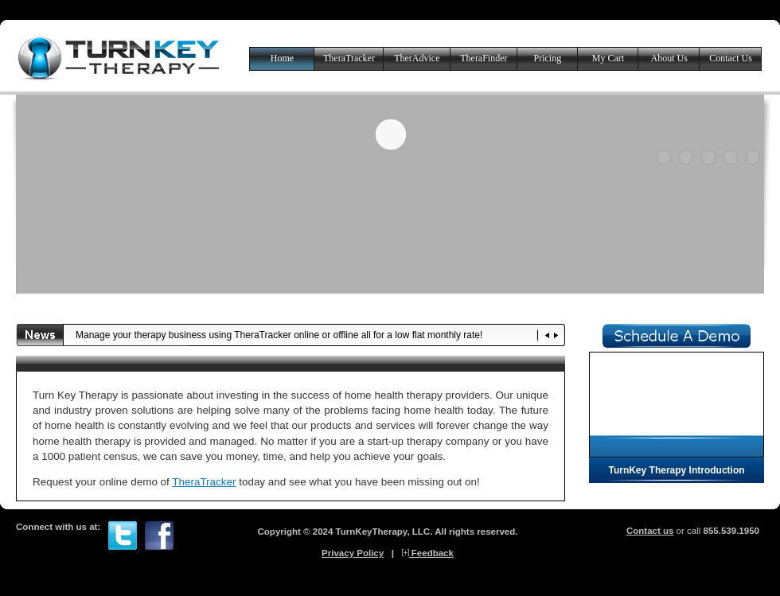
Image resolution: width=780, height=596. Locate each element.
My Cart (608, 58)
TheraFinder (483, 58)
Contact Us (730, 58)
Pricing (548, 58)
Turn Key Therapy (119, 58)
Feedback (428, 553)
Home (282, 58)
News (40, 335)
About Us (668, 58)
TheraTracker (349, 58)
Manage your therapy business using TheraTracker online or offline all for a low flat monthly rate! (279, 335)
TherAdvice (416, 58)
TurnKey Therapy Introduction (676, 470)
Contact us (650, 531)
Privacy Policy (353, 553)
